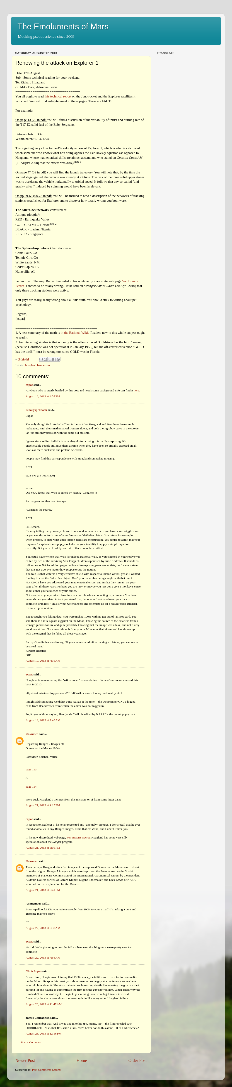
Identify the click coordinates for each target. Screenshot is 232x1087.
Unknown (32, 734)
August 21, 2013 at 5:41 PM (43, 890)
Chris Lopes (33, 971)
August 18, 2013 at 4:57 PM (43, 396)
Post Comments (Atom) (46, 1069)
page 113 (31, 769)
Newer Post (25, 1060)
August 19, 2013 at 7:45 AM (43, 720)
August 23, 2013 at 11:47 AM (44, 1004)
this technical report (57, 96)
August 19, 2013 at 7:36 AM (43, 660)
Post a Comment (31, 1042)
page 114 (31, 786)
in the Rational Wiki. (75, 332)
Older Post (137, 1060)
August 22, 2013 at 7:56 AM (43, 957)
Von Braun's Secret (78, 837)
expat (29, 384)
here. (137, 390)
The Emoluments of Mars (63, 26)
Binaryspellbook (36, 410)
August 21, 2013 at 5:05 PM (43, 847)
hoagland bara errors (37, 365)
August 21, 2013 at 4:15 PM (43, 805)
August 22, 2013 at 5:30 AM (43, 928)
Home (82, 1060)
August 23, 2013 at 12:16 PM (43, 1033)
